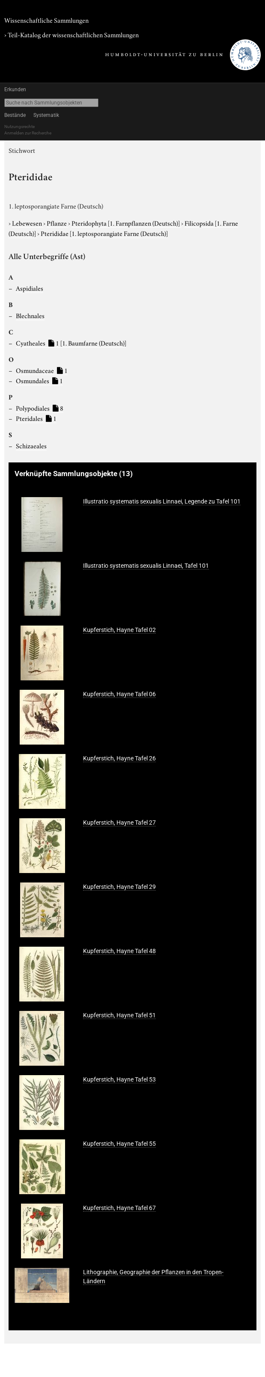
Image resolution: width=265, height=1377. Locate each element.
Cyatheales (71, 342)
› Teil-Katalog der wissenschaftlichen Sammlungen (71, 34)
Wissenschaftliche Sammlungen (46, 19)
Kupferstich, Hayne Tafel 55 (119, 1143)
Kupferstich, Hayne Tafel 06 (119, 694)
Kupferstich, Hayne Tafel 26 (119, 758)
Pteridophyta (126, 222)
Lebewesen (27, 222)
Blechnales (30, 315)
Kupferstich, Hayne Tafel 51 (119, 1015)
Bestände (15, 115)
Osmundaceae (42, 370)
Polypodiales (39, 407)
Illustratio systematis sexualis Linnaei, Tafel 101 (146, 565)
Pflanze (57, 222)
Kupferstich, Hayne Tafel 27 (119, 822)
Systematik (46, 115)
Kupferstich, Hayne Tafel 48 (119, 951)
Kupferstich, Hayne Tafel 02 (119, 629)
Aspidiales (29, 287)
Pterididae (104, 233)
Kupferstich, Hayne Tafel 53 (119, 1079)
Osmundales (39, 380)
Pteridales (36, 418)
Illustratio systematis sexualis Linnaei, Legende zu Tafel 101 (162, 501)
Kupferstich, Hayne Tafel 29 (119, 886)
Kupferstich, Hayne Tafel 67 (119, 1207)
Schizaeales (31, 445)
